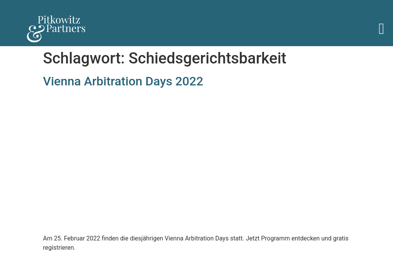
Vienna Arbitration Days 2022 (123, 81)
